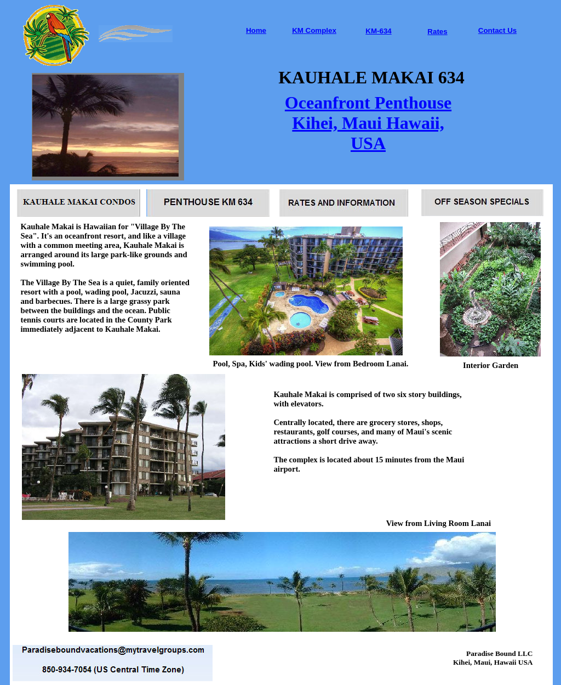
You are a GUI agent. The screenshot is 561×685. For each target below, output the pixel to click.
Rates (437, 31)
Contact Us (497, 30)
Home (256, 30)
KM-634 (378, 31)
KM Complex (314, 30)
